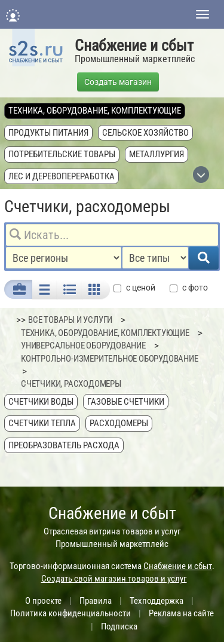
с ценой (134, 288)
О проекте (43, 600)
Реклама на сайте (181, 613)
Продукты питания (48, 132)
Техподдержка (156, 600)
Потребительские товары (61, 154)
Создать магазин (118, 82)
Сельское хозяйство (145, 132)
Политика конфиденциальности (70, 613)
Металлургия (156, 154)
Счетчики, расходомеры (71, 383)
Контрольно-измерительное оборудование (109, 358)
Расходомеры (119, 423)
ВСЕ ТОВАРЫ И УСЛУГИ (70, 319)
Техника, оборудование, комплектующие (94, 110)
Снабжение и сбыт (134, 45)
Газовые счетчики (125, 401)
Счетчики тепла (42, 423)
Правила (95, 600)
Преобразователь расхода (63, 445)
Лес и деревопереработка (61, 176)
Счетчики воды (40, 401)
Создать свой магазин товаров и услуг (114, 578)
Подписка (119, 626)
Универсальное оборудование (83, 345)
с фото (189, 288)
